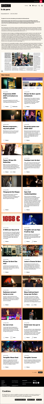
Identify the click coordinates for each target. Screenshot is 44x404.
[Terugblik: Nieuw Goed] (11, 346)
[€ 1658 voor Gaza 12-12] (11, 219)
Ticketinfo (3, 380)
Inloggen (34, 5)
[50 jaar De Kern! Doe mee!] (11, 250)
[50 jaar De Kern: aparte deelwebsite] (32, 83)
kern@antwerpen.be (15, 385)
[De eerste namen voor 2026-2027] (32, 115)
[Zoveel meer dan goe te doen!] (32, 314)
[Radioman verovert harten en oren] (11, 281)
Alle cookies (39, 399)
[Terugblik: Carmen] (32, 346)
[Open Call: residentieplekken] (32, 181)
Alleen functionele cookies (20, 399)
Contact (26, 5)
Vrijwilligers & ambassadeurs (5, 386)
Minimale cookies (31, 399)
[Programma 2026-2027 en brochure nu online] (11, 83)
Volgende (40, 372)
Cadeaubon (3, 382)
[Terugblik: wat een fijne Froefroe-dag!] (32, 219)
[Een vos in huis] (11, 314)
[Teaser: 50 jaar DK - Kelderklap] (11, 149)
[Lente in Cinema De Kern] (32, 250)
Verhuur (2, 383)
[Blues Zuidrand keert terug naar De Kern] (32, 281)
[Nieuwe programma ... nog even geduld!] (11, 115)
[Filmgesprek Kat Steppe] (11, 181)
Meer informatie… (28, 396)
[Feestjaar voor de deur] (32, 149)
